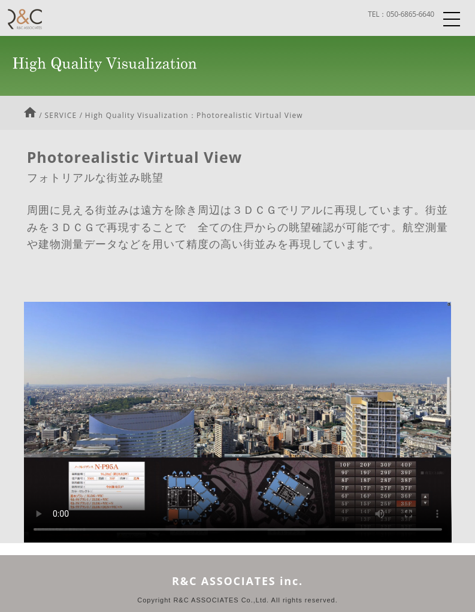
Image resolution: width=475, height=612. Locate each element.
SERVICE (61, 115)
